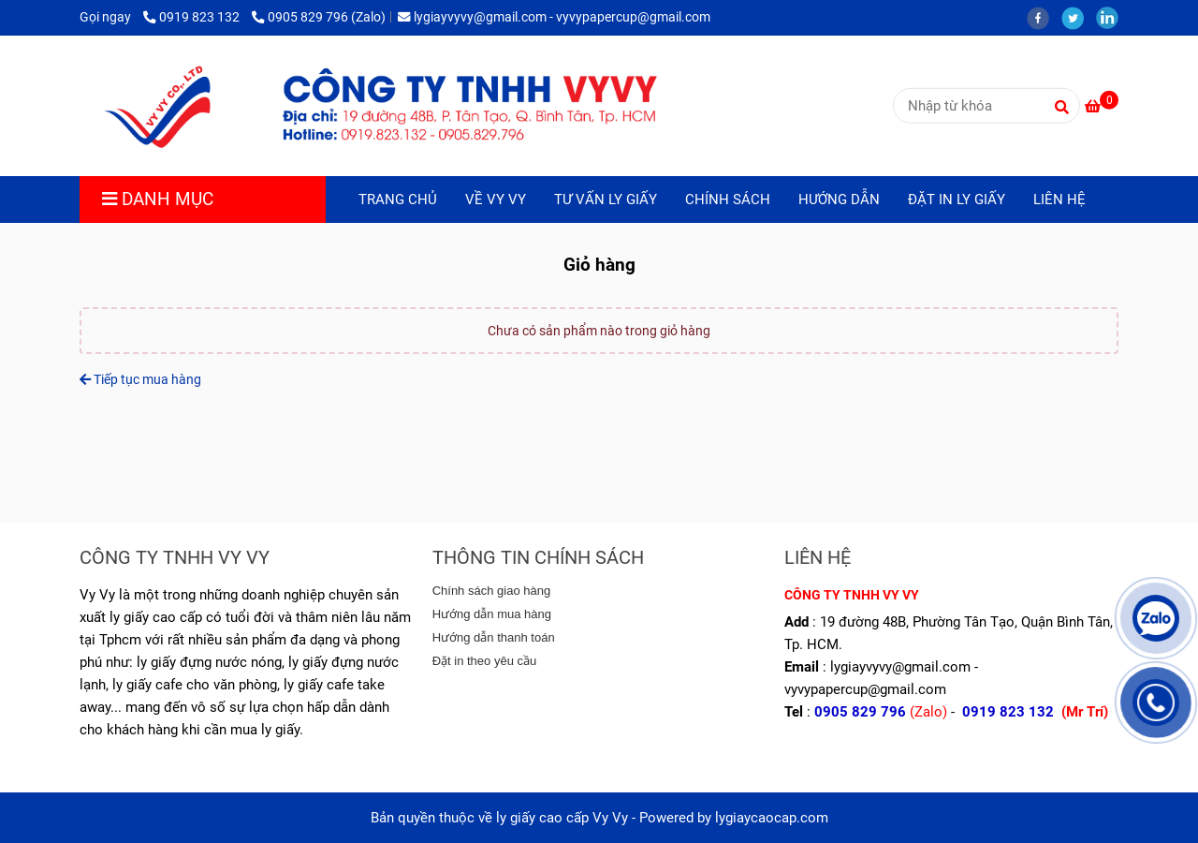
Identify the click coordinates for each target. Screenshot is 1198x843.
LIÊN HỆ (1059, 199)
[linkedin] (1112, 16)
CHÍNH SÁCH (727, 199)
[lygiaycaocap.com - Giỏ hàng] (379, 106)
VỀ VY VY (495, 199)
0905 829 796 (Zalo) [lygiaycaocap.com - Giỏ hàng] (319, 16)
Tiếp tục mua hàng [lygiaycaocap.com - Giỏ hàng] (140, 379)
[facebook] (1044, 16)
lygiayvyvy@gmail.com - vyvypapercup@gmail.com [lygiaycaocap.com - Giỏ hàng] (554, 16)
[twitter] (1078, 16)
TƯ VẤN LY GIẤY (605, 199)
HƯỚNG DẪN (839, 199)
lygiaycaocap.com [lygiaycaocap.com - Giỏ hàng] (771, 817)
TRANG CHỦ (397, 199)
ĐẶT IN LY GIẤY (956, 199)
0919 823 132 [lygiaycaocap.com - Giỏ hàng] (192, 16)
